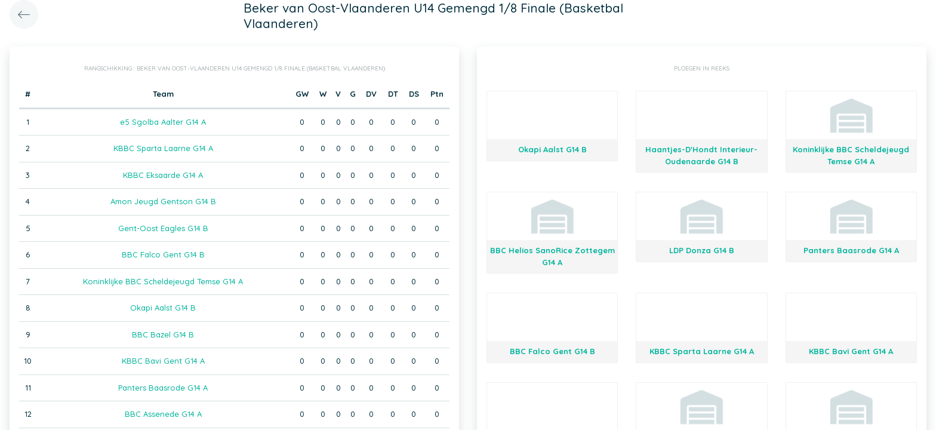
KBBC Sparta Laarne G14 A (163, 148)
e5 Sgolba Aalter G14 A (163, 122)
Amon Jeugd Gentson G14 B (163, 201)
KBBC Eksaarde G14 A (163, 175)
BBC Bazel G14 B (163, 334)
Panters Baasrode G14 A (163, 387)
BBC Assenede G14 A (163, 414)
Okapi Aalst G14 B (163, 307)
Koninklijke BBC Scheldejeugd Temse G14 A (163, 281)
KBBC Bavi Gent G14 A (163, 361)
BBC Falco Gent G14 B (163, 254)
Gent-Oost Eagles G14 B (163, 228)
